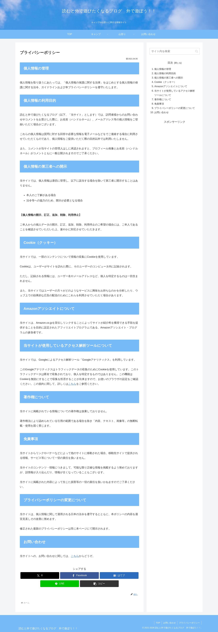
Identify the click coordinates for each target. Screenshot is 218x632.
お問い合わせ (161, 112)
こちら (72, 383)
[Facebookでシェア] (79, 575)
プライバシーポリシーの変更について (174, 108)
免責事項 (159, 103)
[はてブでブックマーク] (119, 575)
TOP (158, 623)
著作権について (162, 99)
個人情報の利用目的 (165, 73)
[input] (175, 51)
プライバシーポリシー (189, 623)
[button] (99, 583)
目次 (170, 62)
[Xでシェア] (39, 575)
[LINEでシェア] (59, 583)
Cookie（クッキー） (165, 82)
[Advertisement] (175, 145)
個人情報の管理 (162, 69)
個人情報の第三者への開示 (168, 77)
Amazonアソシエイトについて (170, 86)
